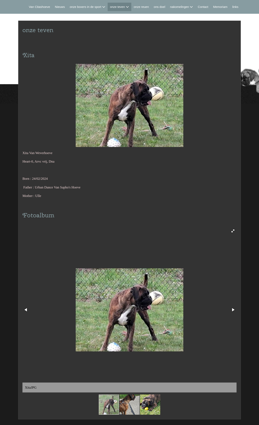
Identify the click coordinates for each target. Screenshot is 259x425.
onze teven (117, 6)
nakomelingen (179, 6)
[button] (233, 231)
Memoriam (220, 6)
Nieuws (60, 6)
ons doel (159, 6)
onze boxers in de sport (85, 6)
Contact (203, 6)
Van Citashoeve (39, 6)
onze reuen (141, 6)
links (235, 6)
